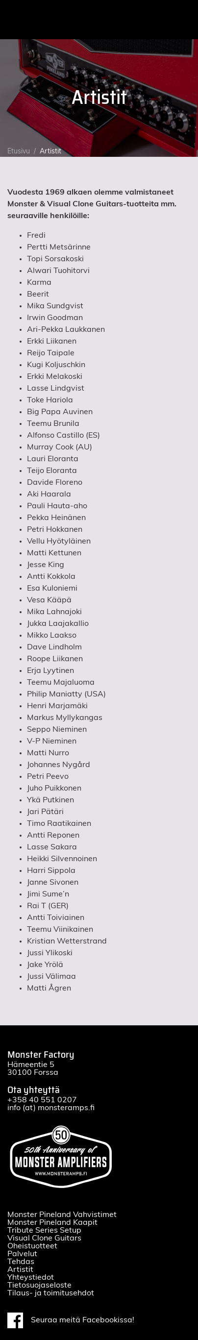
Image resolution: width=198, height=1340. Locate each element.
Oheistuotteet (32, 1246)
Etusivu (18, 151)
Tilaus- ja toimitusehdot (50, 1293)
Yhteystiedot (30, 1277)
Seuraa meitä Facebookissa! (70, 1320)
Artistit (20, 1269)
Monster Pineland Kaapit (52, 1222)
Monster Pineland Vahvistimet (62, 1214)
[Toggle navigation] (182, 19)
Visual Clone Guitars (44, 1238)
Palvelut (22, 1254)
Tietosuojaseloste (39, 1285)
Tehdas (20, 1262)
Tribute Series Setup (44, 1230)
